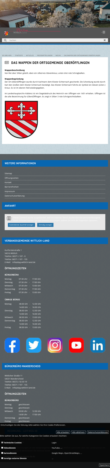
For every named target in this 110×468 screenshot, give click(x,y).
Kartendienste (9, 453)
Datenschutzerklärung (98, 432)
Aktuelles (30, 55)
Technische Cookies (11, 442)
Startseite (19, 55)
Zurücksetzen (104, 40)
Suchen (5, 40)
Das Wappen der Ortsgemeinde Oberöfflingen (82, 55)
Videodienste (8, 448)
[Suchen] (55, 40)
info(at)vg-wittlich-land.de (23, 262)
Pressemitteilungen (44, 55)
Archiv (58, 55)
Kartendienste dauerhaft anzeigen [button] (21, 225)
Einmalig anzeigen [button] (45, 225)
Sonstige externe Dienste (14, 458)
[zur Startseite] (32, 32)
